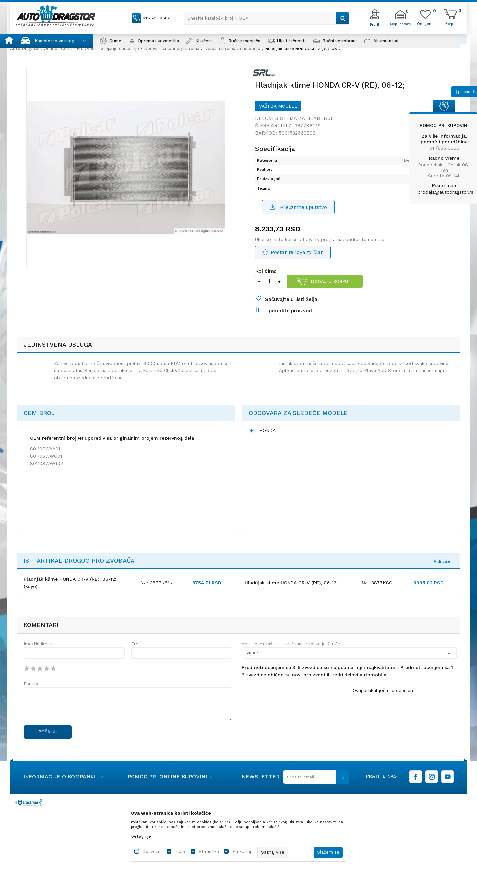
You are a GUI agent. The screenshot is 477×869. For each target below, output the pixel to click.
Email (137, 643)
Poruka (31, 683)
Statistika (209, 851)
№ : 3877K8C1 (378, 582)
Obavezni (152, 851)
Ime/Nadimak (38, 643)
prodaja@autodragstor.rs (445, 192)
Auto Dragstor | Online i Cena (41, 48)
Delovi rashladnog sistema (171, 48)
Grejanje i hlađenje (120, 48)
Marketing (242, 851)
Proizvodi (86, 48)
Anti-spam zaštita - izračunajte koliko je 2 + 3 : (291, 643)
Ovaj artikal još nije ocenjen (383, 690)
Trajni (180, 851)
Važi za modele (278, 106)
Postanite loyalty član (297, 252)
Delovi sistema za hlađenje (232, 48)
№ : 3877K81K (156, 582)
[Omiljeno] (425, 23)
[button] (266, 18)
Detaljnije (141, 836)
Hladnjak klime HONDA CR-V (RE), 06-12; (291, 582)
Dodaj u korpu (329, 281)
